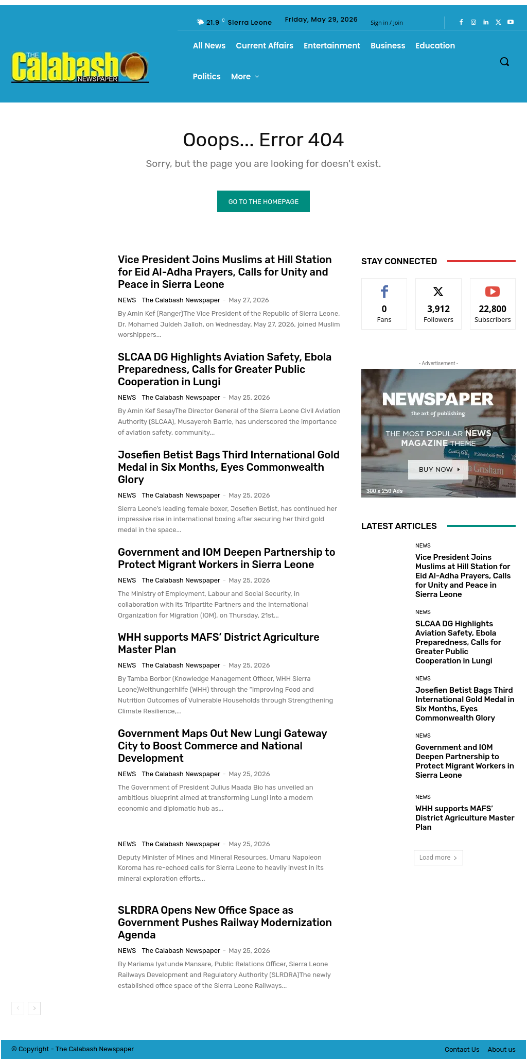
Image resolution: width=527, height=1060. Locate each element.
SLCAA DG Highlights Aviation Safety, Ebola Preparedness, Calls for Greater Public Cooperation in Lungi (225, 370)
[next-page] (34, 1009)
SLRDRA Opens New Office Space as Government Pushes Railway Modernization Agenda (225, 924)
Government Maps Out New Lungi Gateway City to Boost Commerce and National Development (222, 746)
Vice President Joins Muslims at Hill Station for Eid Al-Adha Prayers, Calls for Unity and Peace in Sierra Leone (225, 273)
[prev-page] (17, 1009)
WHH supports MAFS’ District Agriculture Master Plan (465, 819)
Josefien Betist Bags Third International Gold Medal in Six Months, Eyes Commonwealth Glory (229, 468)
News (127, 301)
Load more (438, 858)
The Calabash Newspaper (181, 301)
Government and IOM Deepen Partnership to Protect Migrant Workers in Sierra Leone (226, 560)
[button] (504, 61)
